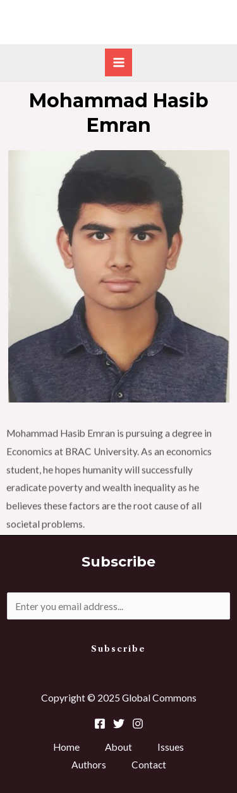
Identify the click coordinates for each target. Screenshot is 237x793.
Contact (148, 764)
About (118, 747)
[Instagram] (137, 723)
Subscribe (118, 649)
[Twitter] (119, 723)
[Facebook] (100, 723)
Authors (88, 764)
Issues (170, 747)
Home (66, 747)
